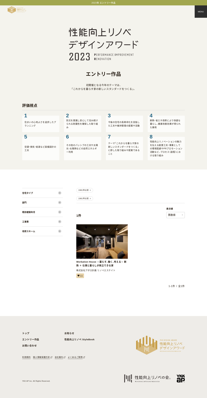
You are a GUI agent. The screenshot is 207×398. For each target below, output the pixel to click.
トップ (25, 333)
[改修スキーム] (42, 231)
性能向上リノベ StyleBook (79, 339)
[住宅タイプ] (42, 193)
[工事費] (42, 221)
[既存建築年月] (42, 212)
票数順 (171, 215)
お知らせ (69, 333)
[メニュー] (201, 11)
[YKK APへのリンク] (181, 378)
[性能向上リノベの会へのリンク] (147, 378)
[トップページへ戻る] (17, 9)
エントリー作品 (30, 339)
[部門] (42, 202)
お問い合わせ (29, 345)
